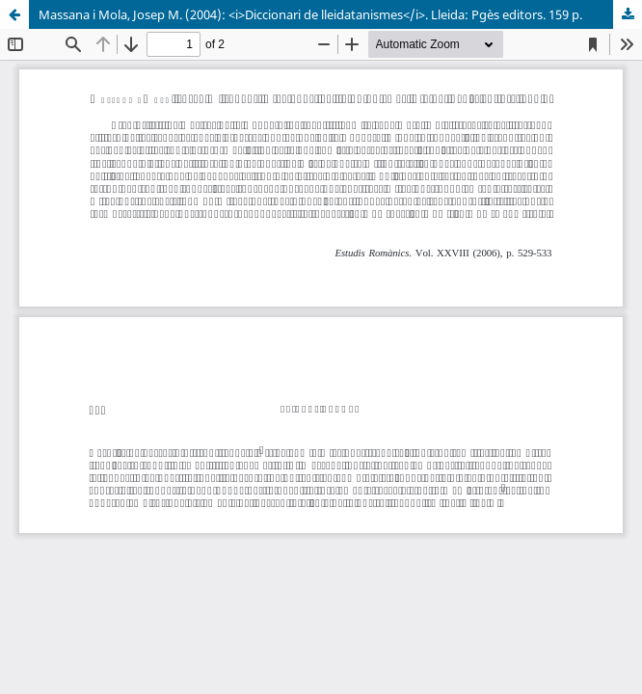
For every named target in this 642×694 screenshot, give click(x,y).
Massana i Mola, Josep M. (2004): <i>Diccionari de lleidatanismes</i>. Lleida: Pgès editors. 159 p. (310, 14)
